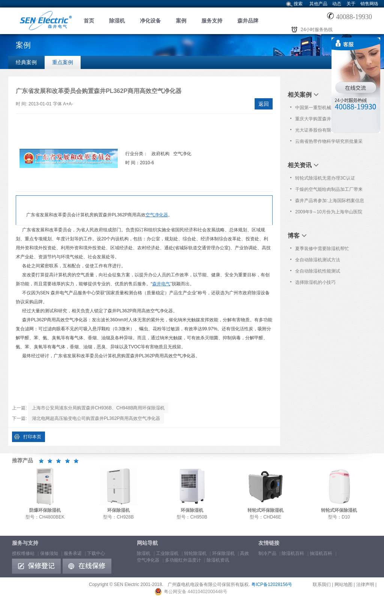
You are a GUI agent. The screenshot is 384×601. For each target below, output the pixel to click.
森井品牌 (247, 21)
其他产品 (318, 3)
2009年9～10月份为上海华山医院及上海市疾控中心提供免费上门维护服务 (329, 213)
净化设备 (150, 21)
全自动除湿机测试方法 (317, 259)
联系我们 (322, 584)
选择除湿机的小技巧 (315, 282)
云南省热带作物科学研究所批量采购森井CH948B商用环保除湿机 (329, 143)
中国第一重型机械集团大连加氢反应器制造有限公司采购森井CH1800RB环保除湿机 (329, 109)
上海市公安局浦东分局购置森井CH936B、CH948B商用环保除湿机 (98, 408)
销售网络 (369, 3)
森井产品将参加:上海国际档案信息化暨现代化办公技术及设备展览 (329, 202)
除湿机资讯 (218, 560)
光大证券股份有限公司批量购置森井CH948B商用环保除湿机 (329, 131)
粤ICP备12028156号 (271, 584)
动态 (336, 3)
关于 (351, 3)
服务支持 (211, 21)
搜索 (298, 3)
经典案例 (26, 62)
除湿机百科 (293, 553)
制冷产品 (267, 553)
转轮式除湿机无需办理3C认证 (325, 178)
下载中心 (96, 553)
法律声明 (365, 584)
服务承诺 (73, 553)
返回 (263, 104)
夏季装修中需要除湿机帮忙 (322, 248)
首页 (89, 21)
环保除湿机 (223, 553)
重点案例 (62, 62)
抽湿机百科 (321, 553)
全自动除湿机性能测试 (317, 271)
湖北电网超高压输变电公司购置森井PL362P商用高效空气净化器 (96, 418)
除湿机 (117, 21)
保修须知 (49, 553)
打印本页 (32, 436)
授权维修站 (23, 553)
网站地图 (343, 584)
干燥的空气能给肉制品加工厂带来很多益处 (329, 191)
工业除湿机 (167, 553)
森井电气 (161, 283)
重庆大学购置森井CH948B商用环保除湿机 (328, 120)
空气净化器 (157, 214)
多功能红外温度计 (183, 560)
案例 (181, 21)
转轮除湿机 (195, 553)
